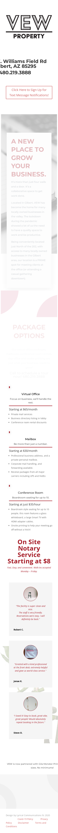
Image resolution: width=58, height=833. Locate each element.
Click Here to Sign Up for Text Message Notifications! (29, 92)
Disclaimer (23, 822)
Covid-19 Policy (25, 819)
